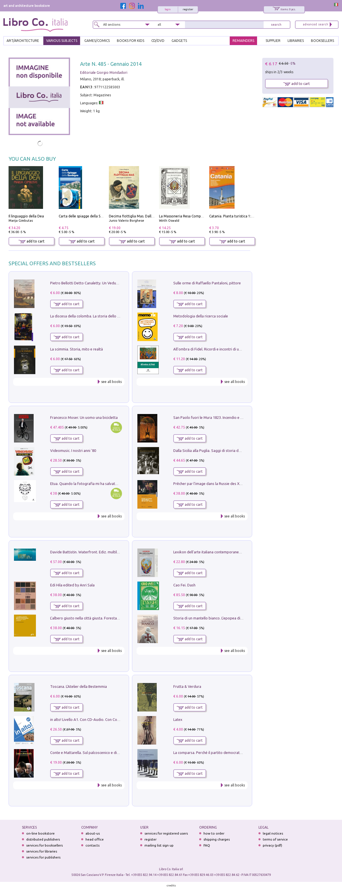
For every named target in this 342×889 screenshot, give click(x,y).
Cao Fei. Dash (184, 585)
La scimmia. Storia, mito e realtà (76, 349)
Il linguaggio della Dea (26, 216)
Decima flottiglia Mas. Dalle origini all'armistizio (147, 216)
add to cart (31, 241)
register (188, 9)
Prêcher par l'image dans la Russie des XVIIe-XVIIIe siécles (220, 484)
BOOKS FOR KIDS (130, 40)
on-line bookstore (40, 833)
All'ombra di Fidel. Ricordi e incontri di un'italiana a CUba (219, 349)
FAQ (206, 845)
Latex (177, 719)
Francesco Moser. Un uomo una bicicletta (84, 417)
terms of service (275, 839)
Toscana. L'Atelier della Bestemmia (78, 686)
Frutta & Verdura (187, 686)
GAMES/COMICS (97, 40)
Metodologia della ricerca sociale (200, 316)
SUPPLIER (273, 40)
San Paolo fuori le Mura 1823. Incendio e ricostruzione (217, 417)
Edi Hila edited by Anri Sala (72, 585)
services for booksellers (44, 845)
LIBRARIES (296, 40)
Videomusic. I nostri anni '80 (73, 450)
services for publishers (43, 857)
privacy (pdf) (272, 845)
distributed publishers (43, 839)
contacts (92, 845)
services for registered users (166, 833)
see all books (111, 382)
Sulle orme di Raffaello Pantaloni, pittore (207, 283)
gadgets (179, 40)
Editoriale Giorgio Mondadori (103, 72)
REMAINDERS (243, 40)
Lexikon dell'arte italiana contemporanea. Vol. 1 (212, 552)
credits (171, 885)
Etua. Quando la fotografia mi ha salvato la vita (89, 484)
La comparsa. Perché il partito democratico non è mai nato (221, 753)
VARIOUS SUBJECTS (61, 40)
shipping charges (216, 839)
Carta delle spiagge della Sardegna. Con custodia (97, 216)
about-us (92, 833)
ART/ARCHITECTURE (23, 40)
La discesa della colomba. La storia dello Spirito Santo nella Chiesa (105, 316)
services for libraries (41, 851)
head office (94, 839)
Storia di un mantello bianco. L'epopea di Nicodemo (215, 618)
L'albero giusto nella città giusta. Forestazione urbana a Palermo (103, 618)
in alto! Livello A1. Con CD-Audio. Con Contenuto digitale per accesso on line (113, 719)
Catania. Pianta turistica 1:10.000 (235, 216)
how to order (213, 833)
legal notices (273, 833)
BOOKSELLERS (322, 40)
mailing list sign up (159, 845)
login (168, 9)
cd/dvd (157, 40)
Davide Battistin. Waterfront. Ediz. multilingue (88, 552)
